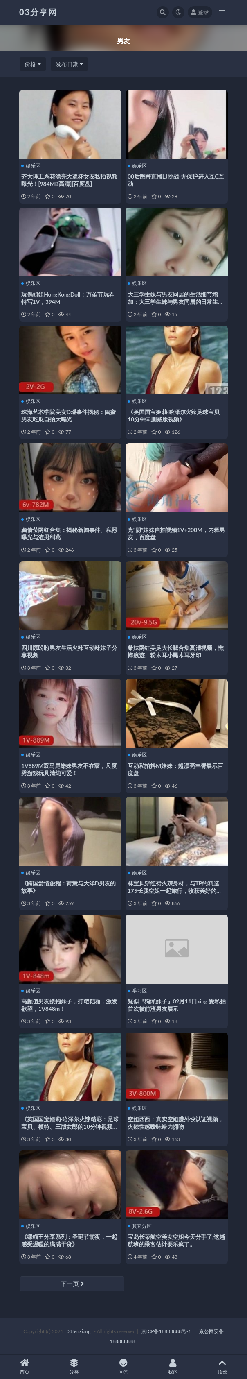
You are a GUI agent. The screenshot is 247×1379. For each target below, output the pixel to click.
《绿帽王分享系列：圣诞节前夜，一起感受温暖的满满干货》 (69, 1240)
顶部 (222, 1367)
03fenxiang (79, 1331)
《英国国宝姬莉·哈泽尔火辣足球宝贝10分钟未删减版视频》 (173, 415)
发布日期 (67, 64)
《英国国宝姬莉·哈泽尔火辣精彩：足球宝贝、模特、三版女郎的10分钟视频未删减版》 (70, 1126)
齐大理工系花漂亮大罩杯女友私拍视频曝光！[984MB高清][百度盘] (69, 180)
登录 (200, 12)
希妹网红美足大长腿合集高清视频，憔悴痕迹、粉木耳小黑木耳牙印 (176, 651)
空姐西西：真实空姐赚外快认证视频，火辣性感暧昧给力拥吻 (176, 1123)
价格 (30, 64)
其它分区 (140, 1226)
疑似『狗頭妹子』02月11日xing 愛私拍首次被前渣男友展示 (177, 1005)
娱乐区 (30, 166)
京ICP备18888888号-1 (166, 1331)
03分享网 (38, 12)
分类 (74, 1367)
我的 (173, 1367)
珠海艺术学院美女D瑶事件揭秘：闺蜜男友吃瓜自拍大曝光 (68, 415)
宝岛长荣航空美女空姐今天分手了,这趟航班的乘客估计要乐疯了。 (176, 1240)
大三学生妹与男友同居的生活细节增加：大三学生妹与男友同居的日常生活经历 (176, 301)
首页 (24, 1367)
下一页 (72, 1283)
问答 (123, 1367)
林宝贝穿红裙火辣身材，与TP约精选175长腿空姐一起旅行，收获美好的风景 (175, 890)
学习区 (137, 991)
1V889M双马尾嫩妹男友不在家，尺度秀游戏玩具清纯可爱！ (69, 769)
